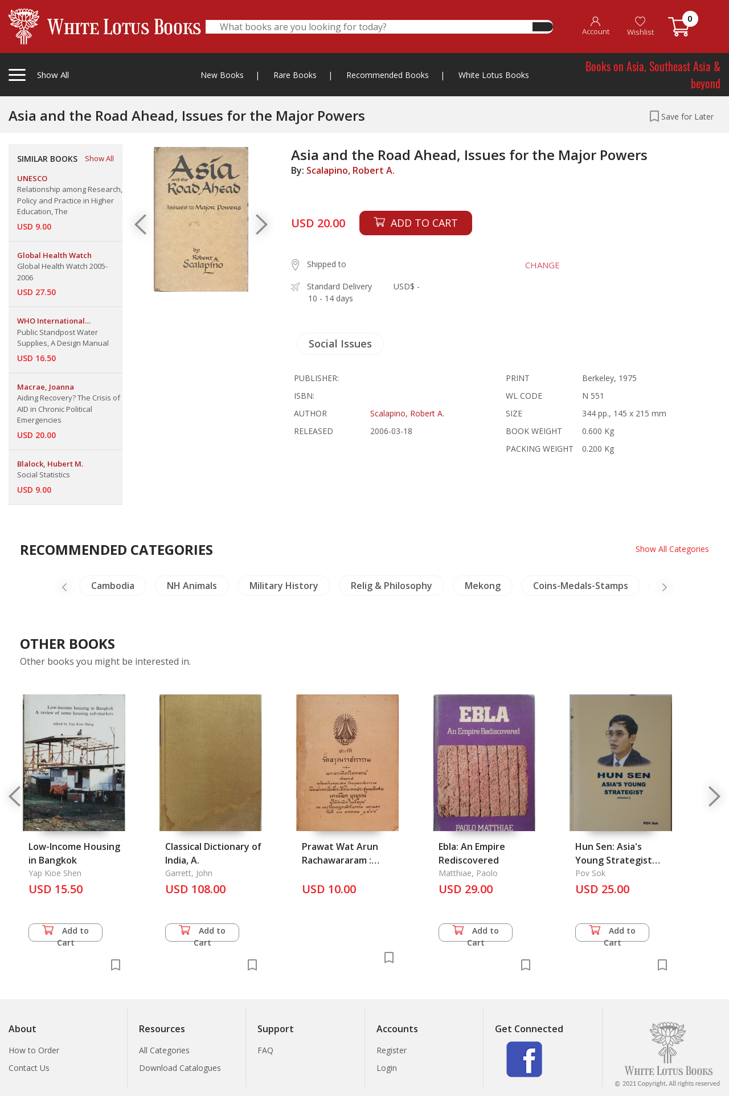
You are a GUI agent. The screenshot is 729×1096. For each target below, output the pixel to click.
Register (391, 1050)
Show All (99, 158)
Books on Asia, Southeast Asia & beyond (652, 75)
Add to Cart (65, 933)
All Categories (164, 1050)
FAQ (265, 1050)
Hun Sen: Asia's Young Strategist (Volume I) (613, 860)
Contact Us (29, 1067)
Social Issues (340, 343)
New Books (222, 74)
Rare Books (295, 74)
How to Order (34, 1050)
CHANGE (542, 265)
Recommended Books (387, 74)
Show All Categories (672, 548)
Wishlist (640, 26)
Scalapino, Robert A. (350, 170)
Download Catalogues (180, 1067)
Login (386, 1067)
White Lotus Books (493, 74)
